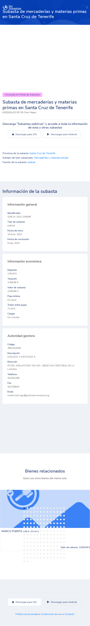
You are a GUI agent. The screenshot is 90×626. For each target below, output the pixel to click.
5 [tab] (37, 508)
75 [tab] (54, 527)
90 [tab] (61, 531)
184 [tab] (27, 561)
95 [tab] (34, 535)
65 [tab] (64, 523)
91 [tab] (64, 531)
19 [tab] (41, 512)
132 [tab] (27, 546)
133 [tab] (31, 546)
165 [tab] (51, 554)
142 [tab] (61, 546)
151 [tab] (47, 550)
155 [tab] (61, 550)
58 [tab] (41, 523)
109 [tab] (37, 538)
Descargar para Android (62, 134)
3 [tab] (31, 508)
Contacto (69, 614)
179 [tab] (54, 558)
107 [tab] (31, 538)
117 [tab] (64, 538)
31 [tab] (37, 516)
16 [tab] (31, 512)
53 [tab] (24, 523)
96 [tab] (37, 535)
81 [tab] (31, 531)
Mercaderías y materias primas (51, 157)
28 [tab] (27, 516)
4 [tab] (34, 508)
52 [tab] (64, 519)
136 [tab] (41, 546)
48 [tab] (51, 519)
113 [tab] (51, 538)
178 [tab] (51, 558)
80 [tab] (27, 531)
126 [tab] (51, 542)
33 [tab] (44, 516)
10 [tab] (54, 508)
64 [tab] (61, 523)
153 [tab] (54, 550)
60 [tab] (47, 523)
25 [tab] (61, 512)
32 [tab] (41, 516)
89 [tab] (57, 531)
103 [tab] (61, 535)
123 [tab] (41, 542)
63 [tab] (57, 523)
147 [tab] (34, 550)
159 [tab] (31, 554)
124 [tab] (44, 542)
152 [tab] (51, 550)
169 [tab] (64, 554)
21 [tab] (47, 512)
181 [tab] (61, 558)
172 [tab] (31, 558)
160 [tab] (34, 554)
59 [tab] (44, 523)
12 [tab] (61, 508)
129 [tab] (61, 542)
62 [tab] (54, 523)
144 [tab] (24, 550)
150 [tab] (44, 550)
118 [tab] (24, 542)
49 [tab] (54, 519)
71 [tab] (41, 527)
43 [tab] (34, 519)
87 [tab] (51, 531)
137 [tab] (44, 546)
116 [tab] (61, 538)
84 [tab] (41, 531)
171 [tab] (27, 558)
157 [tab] (24, 554)
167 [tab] (57, 554)
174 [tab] (37, 558)
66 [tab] (24, 527)
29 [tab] (31, 516)
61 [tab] (51, 523)
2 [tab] (27, 508)
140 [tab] (54, 546)
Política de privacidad (27, 614)
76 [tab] (57, 527)
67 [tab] (27, 527)
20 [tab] (44, 512)
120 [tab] (31, 542)
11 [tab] (57, 508)
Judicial (31, 162)
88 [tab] (54, 531)
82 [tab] (34, 531)
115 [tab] (57, 538)
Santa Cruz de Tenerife (42, 153)
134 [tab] (34, 546)
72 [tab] (44, 527)
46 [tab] (44, 519)
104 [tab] (64, 535)
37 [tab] (57, 516)
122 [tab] (37, 542)
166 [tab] (54, 554)
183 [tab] (24, 561)
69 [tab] (34, 527)
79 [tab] (24, 531)
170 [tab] (24, 558)
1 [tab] (24, 508)
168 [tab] (61, 554)
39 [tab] (64, 516)
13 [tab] (64, 508)
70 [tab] (37, 527)
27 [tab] (24, 516)
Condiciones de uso (51, 614)
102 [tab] (57, 535)
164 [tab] (47, 554)
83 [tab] (37, 531)
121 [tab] (34, 542)
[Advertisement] (45, 49)
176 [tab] (44, 558)
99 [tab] (47, 535)
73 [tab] (47, 527)
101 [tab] (54, 535)
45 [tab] (41, 519)
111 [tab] (44, 538)
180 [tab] (57, 558)
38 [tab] (61, 516)
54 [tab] (27, 523)
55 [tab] (31, 523)
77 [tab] (61, 527)
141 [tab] (57, 546)
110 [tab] (41, 538)
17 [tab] (34, 512)
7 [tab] (44, 508)
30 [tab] (34, 516)
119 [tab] (27, 542)
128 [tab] (57, 542)
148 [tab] (37, 550)
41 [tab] (27, 519)
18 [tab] (37, 512)
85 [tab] (44, 531)
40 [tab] (24, 519)
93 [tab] (27, 535)
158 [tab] (27, 554)
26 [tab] (64, 512)
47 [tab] (47, 519)
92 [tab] (24, 535)
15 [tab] (27, 512)
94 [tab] (31, 535)
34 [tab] (47, 516)
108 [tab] (34, 538)
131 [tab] (24, 546)
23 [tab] (54, 512)
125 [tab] (47, 542)
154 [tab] (57, 550)
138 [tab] (47, 546)
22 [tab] (51, 512)
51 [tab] (61, 519)
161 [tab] (37, 554)
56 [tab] (34, 523)
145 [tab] (27, 550)
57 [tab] (37, 523)
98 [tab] (44, 535)
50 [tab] (57, 519)
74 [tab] (51, 527)
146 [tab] (31, 550)
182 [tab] (64, 558)
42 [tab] (31, 519)
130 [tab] (64, 542)
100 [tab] (51, 535)
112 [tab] (47, 538)
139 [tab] (51, 546)
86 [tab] (47, 531)
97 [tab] (41, 535)
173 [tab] (34, 558)
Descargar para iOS (24, 134)
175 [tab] (41, 558)
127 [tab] (54, 542)
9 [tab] (51, 508)
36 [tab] (54, 516)
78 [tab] (64, 527)
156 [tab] (64, 550)
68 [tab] (31, 527)
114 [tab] (54, 538)
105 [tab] (24, 538)
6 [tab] (41, 508)
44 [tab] (37, 519)
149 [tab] (41, 550)
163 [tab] (44, 554)
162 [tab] (41, 554)
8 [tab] (47, 508)
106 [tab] (27, 538)
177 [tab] (47, 558)
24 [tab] (57, 512)
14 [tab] (24, 512)
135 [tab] (37, 546)
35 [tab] (51, 516)
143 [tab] (64, 546)
